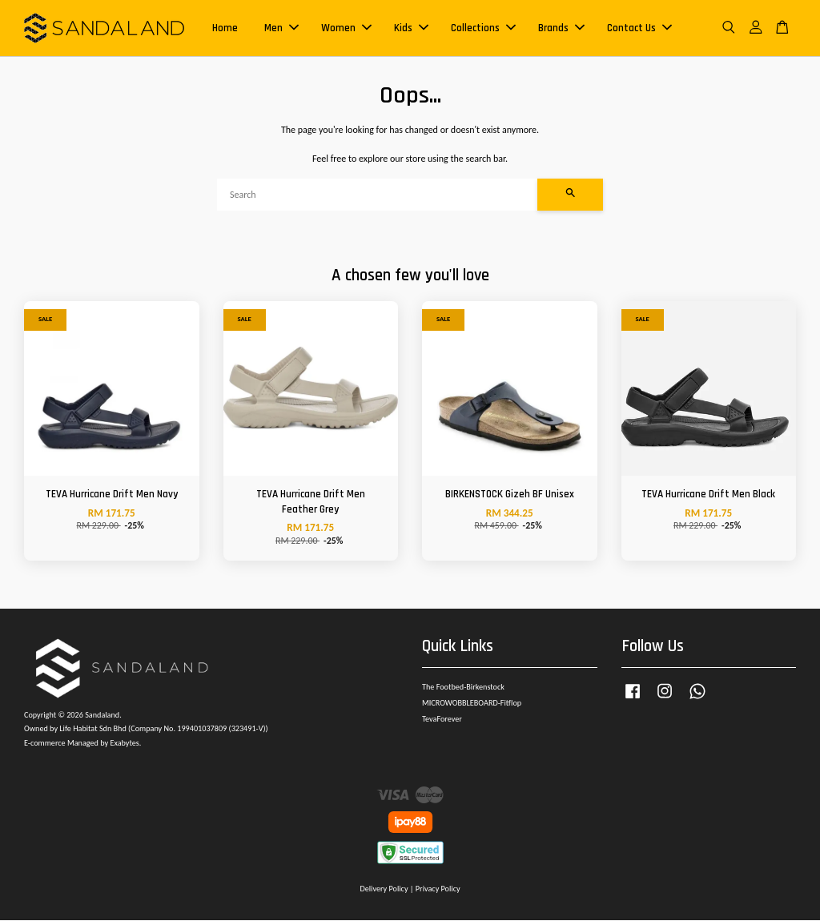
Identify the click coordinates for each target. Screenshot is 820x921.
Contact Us (639, 28)
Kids (411, 28)
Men (281, 28)
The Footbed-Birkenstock (463, 688)
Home (225, 28)
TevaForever (442, 720)
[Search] (377, 196)
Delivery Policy (384, 890)
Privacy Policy (438, 890)
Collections (483, 28)
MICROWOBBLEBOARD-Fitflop (471, 704)
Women (346, 28)
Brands (561, 28)
